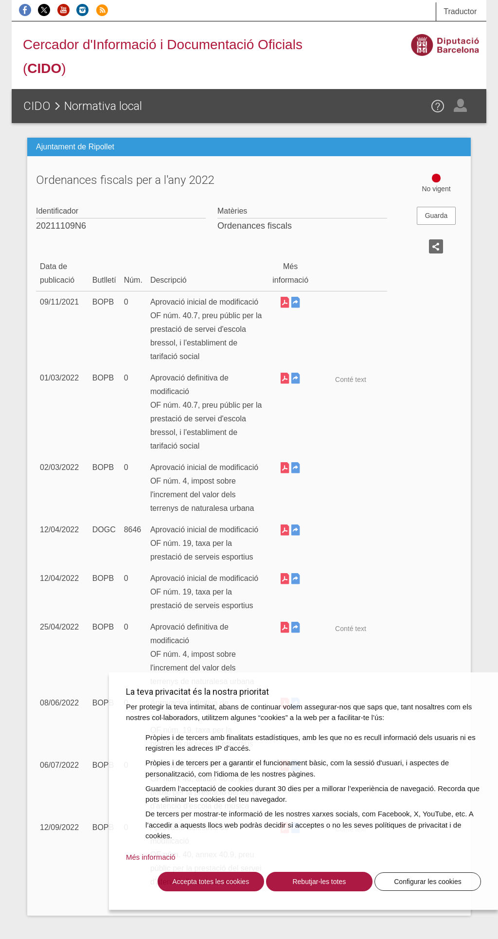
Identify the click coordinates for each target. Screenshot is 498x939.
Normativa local (103, 106)
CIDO (37, 106)
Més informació (151, 857)
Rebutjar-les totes (319, 881)
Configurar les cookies (428, 881)
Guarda (436, 215)
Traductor (460, 11)
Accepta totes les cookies (210, 881)
